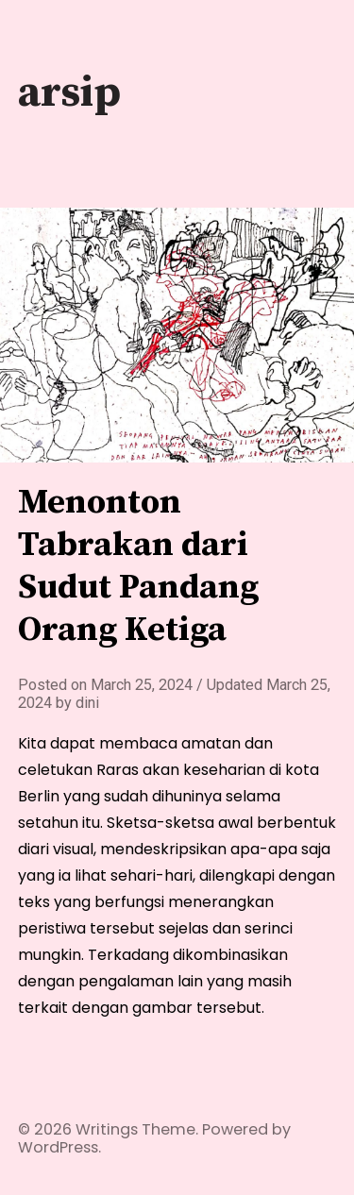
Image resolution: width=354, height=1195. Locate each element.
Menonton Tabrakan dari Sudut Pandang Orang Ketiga (138, 566)
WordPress (58, 1147)
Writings (107, 1129)
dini (87, 703)
